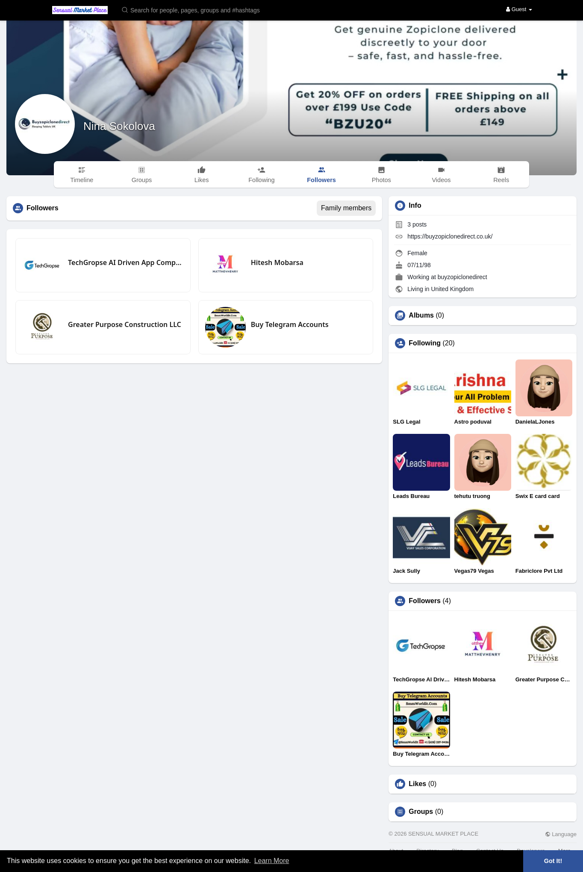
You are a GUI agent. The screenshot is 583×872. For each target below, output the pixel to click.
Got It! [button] (553, 860)
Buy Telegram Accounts (290, 324)
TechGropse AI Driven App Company (126, 262)
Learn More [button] (271, 860)
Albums (421, 315)
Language (561, 834)
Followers (425, 601)
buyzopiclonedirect (462, 277)
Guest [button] (519, 9)
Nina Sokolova (119, 126)
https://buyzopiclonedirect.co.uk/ (449, 236)
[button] (196, 10)
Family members (346, 208)
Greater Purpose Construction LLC (124, 324)
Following (425, 343)
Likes (417, 784)
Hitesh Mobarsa (277, 262)
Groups (421, 811)
